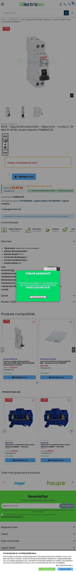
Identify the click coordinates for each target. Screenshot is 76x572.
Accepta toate (47, 569)
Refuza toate (65, 569)
